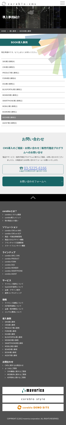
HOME (3, 31)
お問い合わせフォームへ (33, 181)
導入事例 (12, 31)
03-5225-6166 (35, 168)
